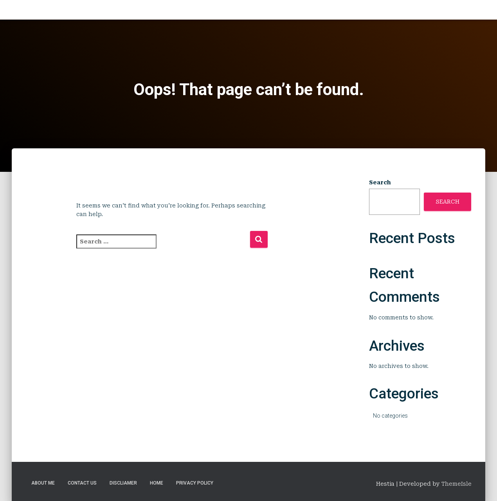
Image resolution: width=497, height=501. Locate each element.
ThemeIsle (456, 484)
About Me (43, 483)
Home (156, 483)
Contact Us (82, 483)
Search (380, 182)
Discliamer (123, 483)
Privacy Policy (194, 483)
